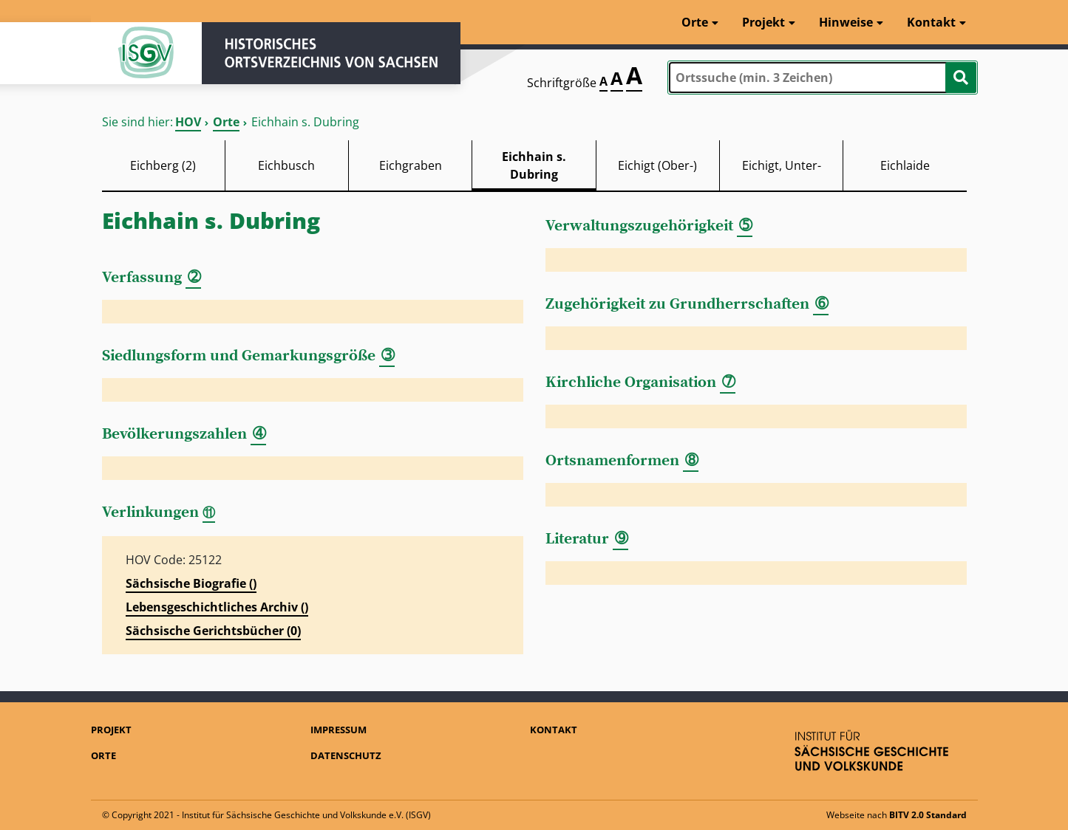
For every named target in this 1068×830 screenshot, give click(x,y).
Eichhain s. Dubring (534, 165)
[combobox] (822, 78)
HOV (188, 122)
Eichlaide (905, 165)
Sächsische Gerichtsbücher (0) (213, 630)
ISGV (146, 53)
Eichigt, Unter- (781, 165)
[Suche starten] (960, 77)
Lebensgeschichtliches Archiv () (217, 607)
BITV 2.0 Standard (928, 815)
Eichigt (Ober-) (657, 165)
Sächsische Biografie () (191, 583)
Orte (226, 122)
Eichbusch (286, 165)
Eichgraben (410, 165)
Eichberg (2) (163, 165)
